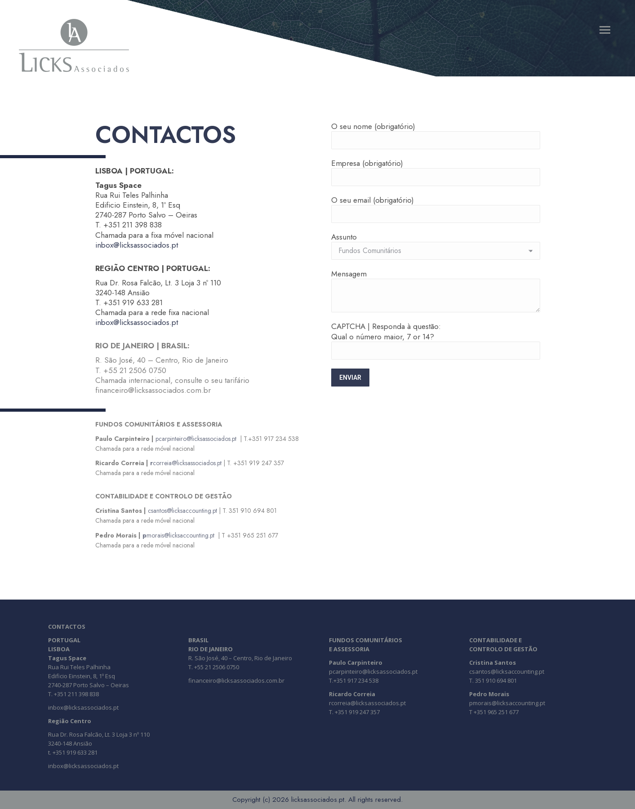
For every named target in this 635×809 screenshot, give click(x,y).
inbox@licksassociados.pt (136, 245)
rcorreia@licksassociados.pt (367, 703)
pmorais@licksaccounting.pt (507, 703)
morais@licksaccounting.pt (178, 535)
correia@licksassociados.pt (186, 462)
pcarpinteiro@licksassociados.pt (195, 438)
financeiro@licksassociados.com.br (236, 680)
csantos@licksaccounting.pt (182, 510)
